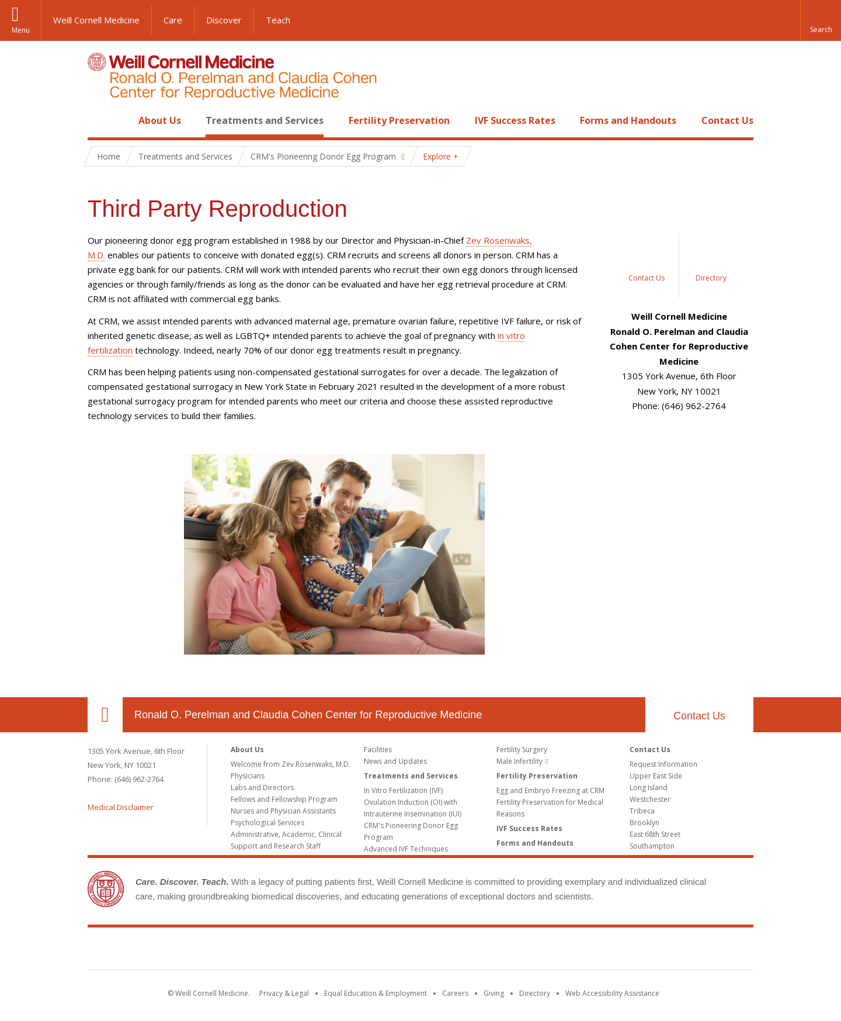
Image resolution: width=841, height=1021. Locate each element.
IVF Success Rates (515, 120)
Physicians (248, 776)
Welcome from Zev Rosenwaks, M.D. (290, 764)
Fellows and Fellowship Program (284, 799)
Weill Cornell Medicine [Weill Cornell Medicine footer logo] (335, 951)
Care (173, 20)
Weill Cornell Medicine (96, 20)
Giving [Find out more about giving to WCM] (494, 993)
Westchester (650, 799)
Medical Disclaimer (121, 807)
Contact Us (727, 120)
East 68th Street (655, 834)
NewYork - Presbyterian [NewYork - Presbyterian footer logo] (518, 951)
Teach (278, 20)
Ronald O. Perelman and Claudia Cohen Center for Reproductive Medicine (308, 715)
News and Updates (395, 761)
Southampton (652, 846)
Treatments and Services (265, 120)
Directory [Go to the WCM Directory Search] (534, 993)
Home (100, 120)
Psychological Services (267, 823)
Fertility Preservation (399, 120)
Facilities (378, 749)
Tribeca (642, 811)
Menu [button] (21, 30)
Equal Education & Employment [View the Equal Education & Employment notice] (375, 993)
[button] (820, 20)
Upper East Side (656, 776)
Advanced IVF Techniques (406, 849)
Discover (224, 20)
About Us (159, 120)
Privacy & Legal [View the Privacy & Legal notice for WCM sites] (284, 993)
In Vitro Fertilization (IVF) (403, 790)
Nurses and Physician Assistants (283, 811)
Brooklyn (644, 823)
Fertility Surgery (521, 749)
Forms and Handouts (628, 120)
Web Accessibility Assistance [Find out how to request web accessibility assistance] (612, 993)
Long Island (649, 787)
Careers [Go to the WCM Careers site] (455, 993)
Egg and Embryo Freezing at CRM (550, 790)
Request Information (663, 764)
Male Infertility (519, 761)
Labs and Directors (262, 787)
